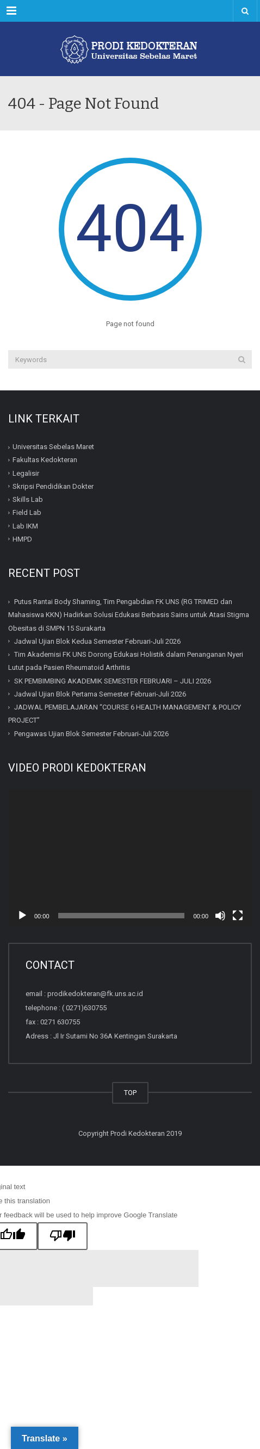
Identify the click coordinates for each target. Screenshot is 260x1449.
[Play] (22, 915)
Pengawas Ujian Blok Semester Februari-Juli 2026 (91, 734)
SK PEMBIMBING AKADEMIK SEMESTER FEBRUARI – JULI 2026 (112, 681)
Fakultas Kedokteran (45, 460)
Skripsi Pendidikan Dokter (53, 486)
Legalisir (26, 473)
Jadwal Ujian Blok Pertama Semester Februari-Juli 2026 (100, 694)
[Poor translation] (63, 1236)
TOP (130, 1093)
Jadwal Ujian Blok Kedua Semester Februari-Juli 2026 (97, 641)
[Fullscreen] (237, 915)
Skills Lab (28, 499)
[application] (130, 857)
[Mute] (220, 915)
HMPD (22, 539)
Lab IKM (25, 526)
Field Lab (27, 512)
